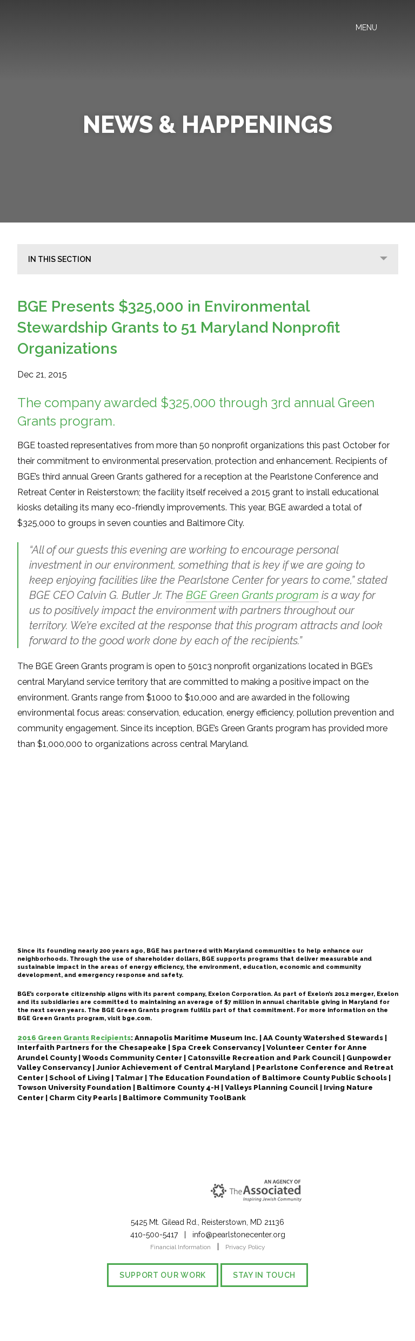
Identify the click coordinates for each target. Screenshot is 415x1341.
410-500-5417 (154, 1234)
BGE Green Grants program (252, 595)
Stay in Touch (264, 1275)
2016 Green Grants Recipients (74, 1038)
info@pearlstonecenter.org (238, 1234)
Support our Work (162, 1275)
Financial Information (180, 1247)
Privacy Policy (245, 1247)
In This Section (59, 259)
